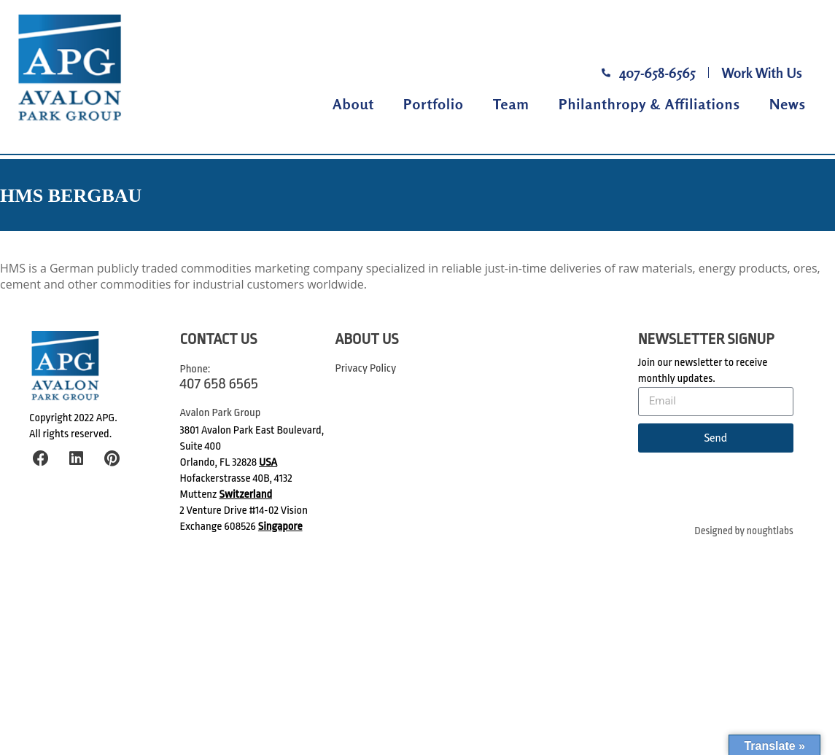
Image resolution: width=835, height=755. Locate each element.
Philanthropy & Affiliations (649, 104)
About (353, 104)
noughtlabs (770, 530)
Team (511, 104)
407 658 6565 (219, 383)
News (787, 104)
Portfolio (433, 104)
